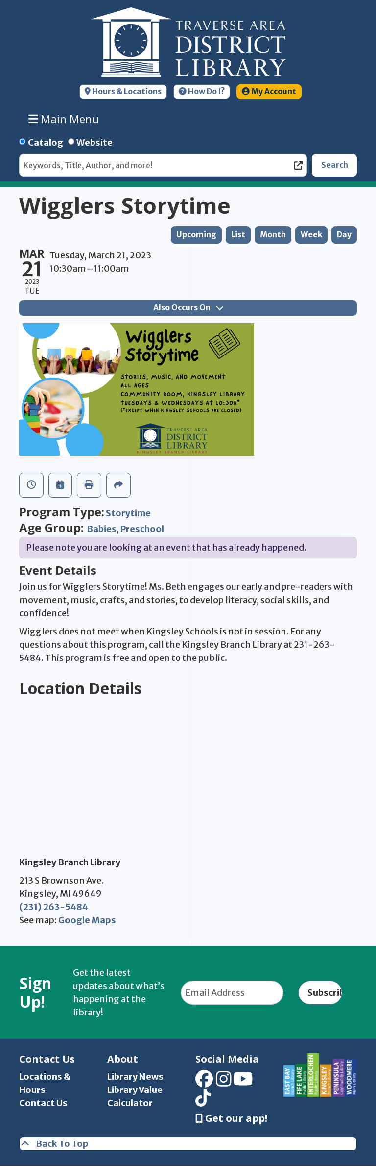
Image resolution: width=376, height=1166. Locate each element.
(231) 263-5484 (53, 907)
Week (311, 234)
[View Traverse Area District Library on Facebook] (204, 1082)
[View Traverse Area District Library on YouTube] (243, 1082)
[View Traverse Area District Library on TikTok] (203, 1101)
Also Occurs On (188, 307)
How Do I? (202, 91)
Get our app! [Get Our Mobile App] (231, 1118)
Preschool (142, 528)
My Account (269, 91)
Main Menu (63, 118)
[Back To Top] (188, 1144)
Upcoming (196, 234)
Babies (102, 528)
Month (273, 234)
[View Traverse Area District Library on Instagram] (224, 1082)
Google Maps (87, 920)
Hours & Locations (123, 91)
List (238, 234)
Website (94, 142)
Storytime (128, 513)
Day (344, 234)
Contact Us (43, 1103)
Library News (135, 1076)
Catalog (45, 142)
